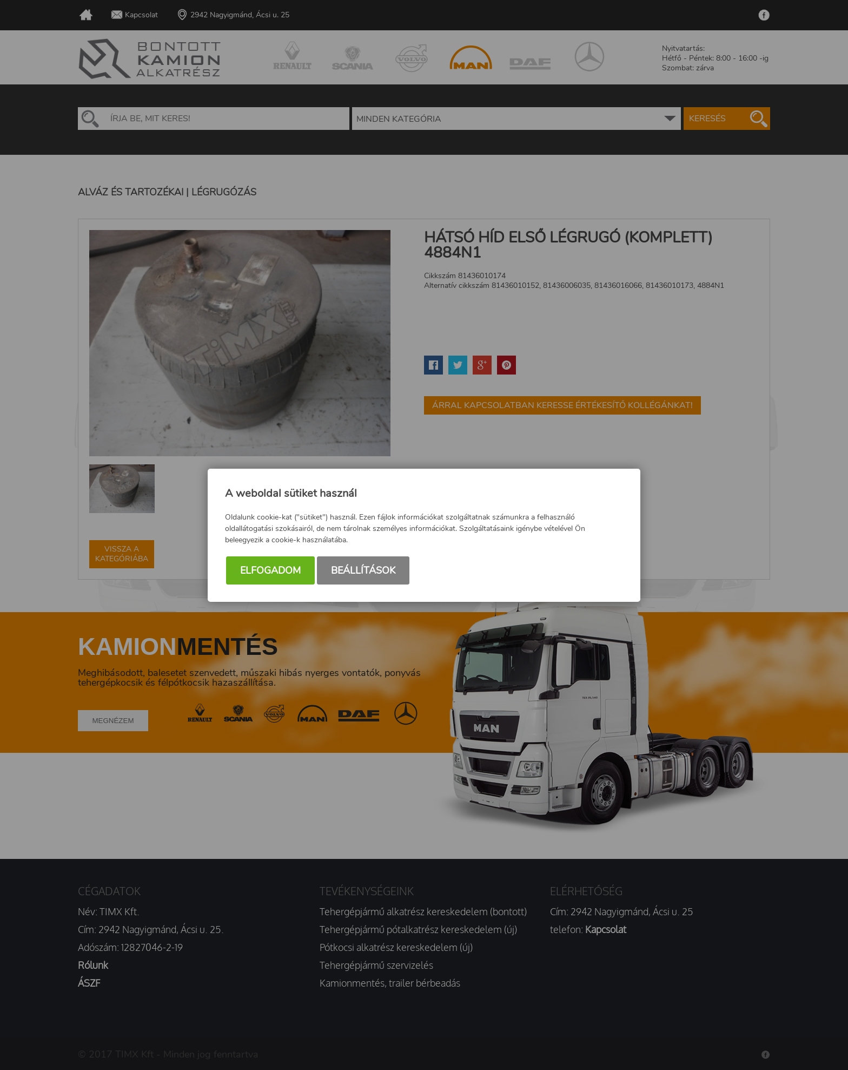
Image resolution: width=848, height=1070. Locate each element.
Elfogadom (270, 570)
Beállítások (363, 570)
